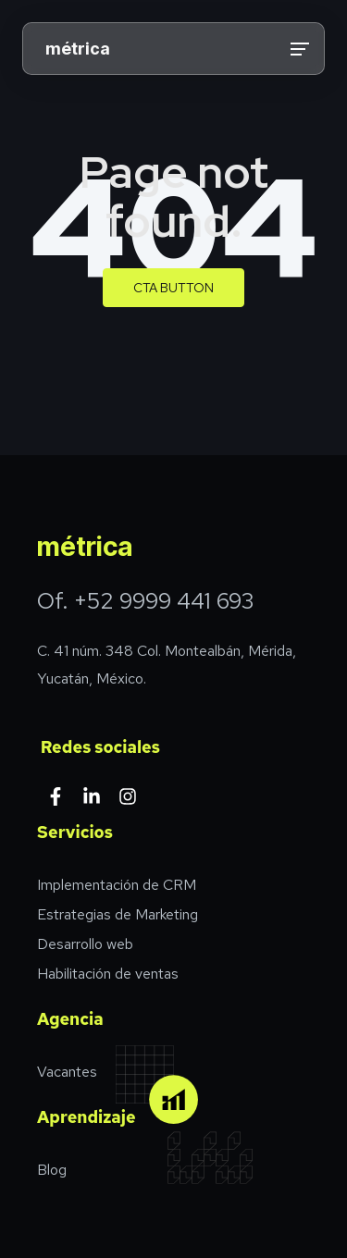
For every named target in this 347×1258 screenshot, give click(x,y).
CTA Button (173, 287)
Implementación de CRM (116, 884)
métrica (77, 48)
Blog (52, 1169)
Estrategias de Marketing (117, 914)
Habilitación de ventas (108, 973)
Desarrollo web (85, 944)
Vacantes (67, 1071)
